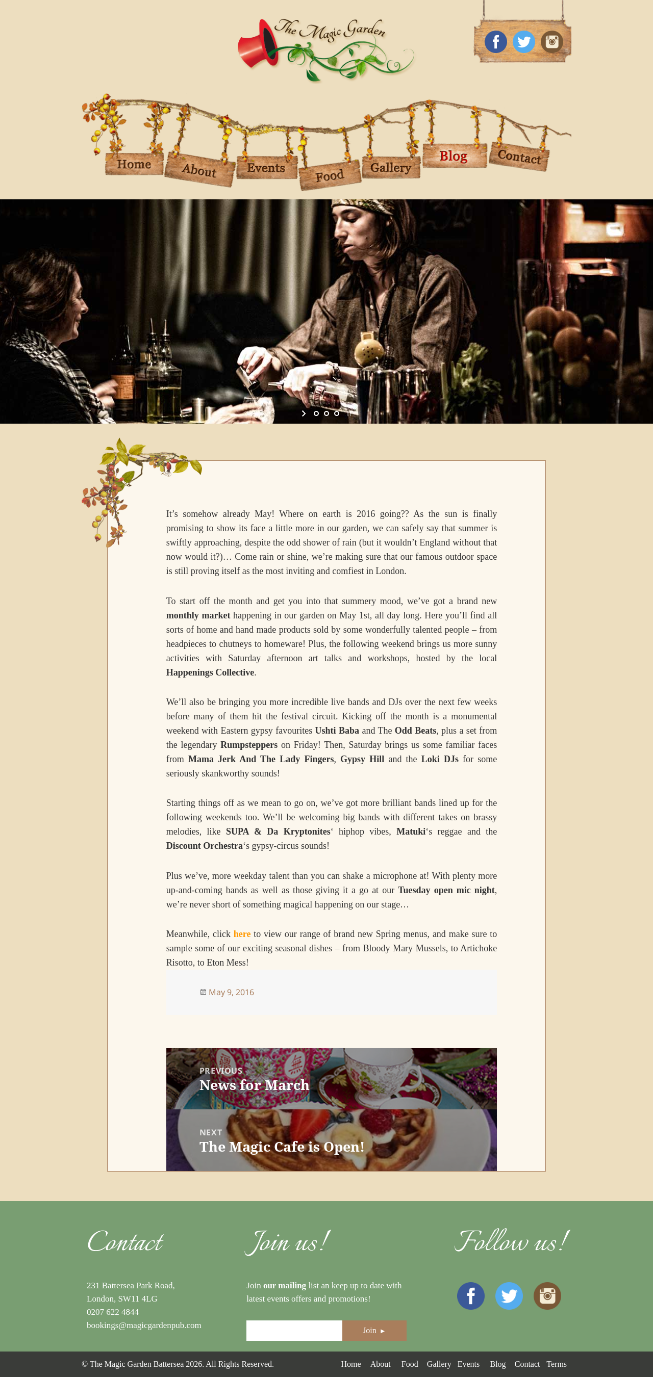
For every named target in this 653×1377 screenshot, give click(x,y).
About (380, 1364)
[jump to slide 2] (326, 413)
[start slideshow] (304, 413)
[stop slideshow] (348, 413)
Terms (556, 1364)
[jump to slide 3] (337, 413)
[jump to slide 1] (316, 413)
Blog (498, 1364)
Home (351, 1364)
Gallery (439, 1364)
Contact (527, 1364)
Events (469, 1364)
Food (409, 1364)
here (242, 934)
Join (374, 1330)
